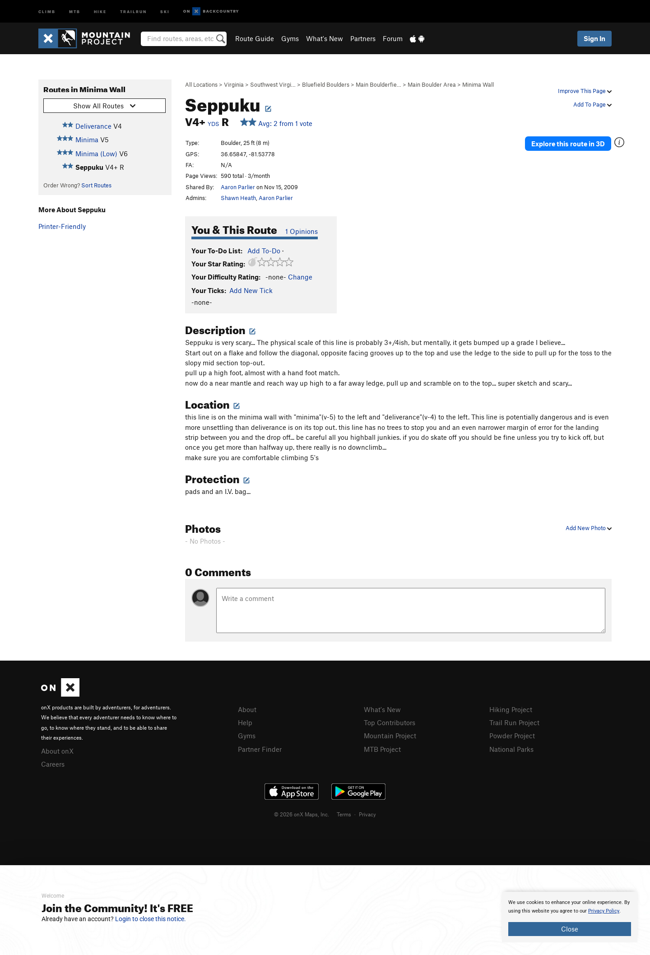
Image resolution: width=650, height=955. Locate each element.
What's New (324, 38)
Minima (86, 139)
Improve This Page (585, 90)
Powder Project (512, 735)
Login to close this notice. (150, 918)
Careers (53, 764)
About (247, 709)
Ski (165, 11)
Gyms (290, 38)
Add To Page (592, 104)
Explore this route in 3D (568, 144)
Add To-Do (263, 251)
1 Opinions (301, 231)
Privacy (367, 814)
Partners (363, 38)
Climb (47, 11)
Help (245, 722)
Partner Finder (260, 749)
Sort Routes (96, 185)
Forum (393, 38)
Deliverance (93, 126)
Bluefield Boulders (325, 84)
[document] (569, 917)
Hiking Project (510, 709)
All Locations (201, 84)
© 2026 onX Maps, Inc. (301, 814)
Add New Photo (589, 527)
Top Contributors (389, 722)
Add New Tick (251, 290)
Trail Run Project (514, 722)
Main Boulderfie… (378, 84)
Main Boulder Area (432, 84)
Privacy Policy (603, 911)
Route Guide (254, 38)
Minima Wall (478, 84)
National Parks (511, 749)
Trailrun (133, 11)
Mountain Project (390, 735)
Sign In (594, 38)
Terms (344, 814)
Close (569, 929)
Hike (100, 11)
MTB (74, 11)
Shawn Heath (238, 197)
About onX (57, 751)
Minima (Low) (96, 153)
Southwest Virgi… (273, 84)
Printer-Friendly (62, 226)
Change (300, 277)
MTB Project (382, 749)
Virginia (234, 84)
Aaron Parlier (238, 187)
